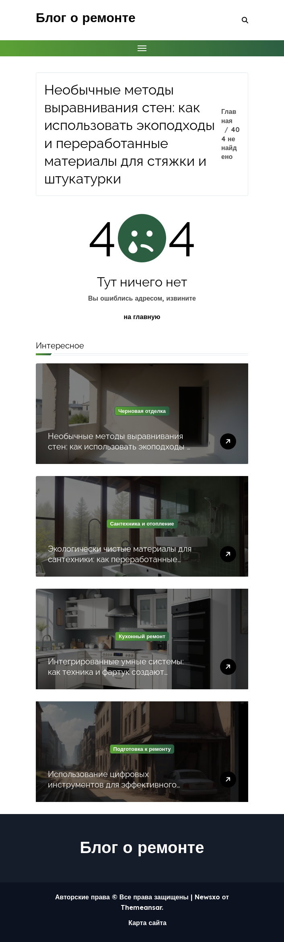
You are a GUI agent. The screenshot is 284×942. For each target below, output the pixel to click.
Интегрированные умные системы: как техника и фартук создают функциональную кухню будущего (116, 672)
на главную (142, 317)
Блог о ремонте (86, 17)
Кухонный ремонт (142, 636)
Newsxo (207, 897)
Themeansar (141, 907)
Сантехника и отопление (142, 523)
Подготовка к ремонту (142, 749)
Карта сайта (147, 923)
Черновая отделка (142, 411)
